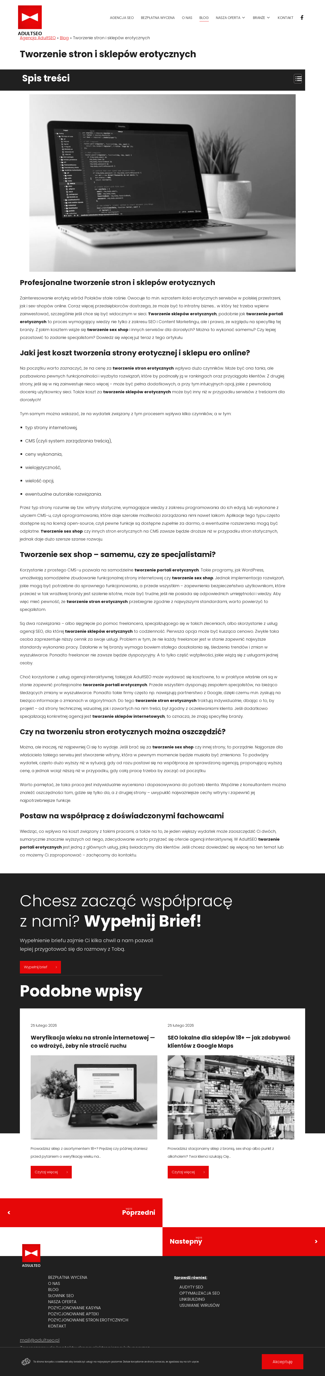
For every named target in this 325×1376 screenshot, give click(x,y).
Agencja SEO (122, 17)
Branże (259, 17)
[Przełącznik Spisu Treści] (295, 79)
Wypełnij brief (40, 967)
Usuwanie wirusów (199, 1305)
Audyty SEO (191, 1287)
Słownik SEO (61, 1295)
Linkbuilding (192, 1299)
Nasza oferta (228, 17)
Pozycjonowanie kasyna (74, 1308)
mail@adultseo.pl (40, 1340)
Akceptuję (282, 1361)
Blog (204, 17)
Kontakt (285, 17)
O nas (187, 17)
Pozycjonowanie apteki (73, 1314)
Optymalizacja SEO (199, 1293)
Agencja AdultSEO (38, 38)
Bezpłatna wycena (158, 17)
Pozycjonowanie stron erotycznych (88, 1320)
